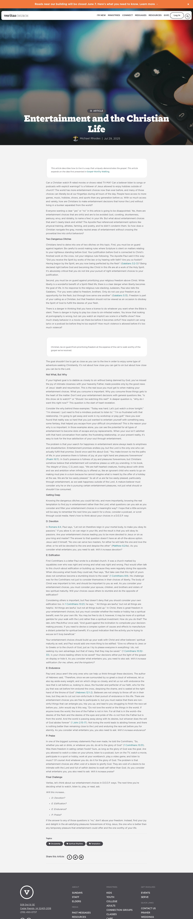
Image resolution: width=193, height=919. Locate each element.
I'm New (101, 15)
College (111, 901)
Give (166, 15)
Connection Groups (119, 910)
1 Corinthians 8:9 (119, 576)
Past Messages (81, 913)
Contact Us (148, 908)
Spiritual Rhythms (75, 844)
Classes (111, 914)
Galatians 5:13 (120, 296)
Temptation (94, 844)
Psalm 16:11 (52, 459)
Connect (127, 15)
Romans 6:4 (55, 527)
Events (145, 893)
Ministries (114, 15)
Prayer (145, 913)
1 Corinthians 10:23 (75, 604)
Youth (110, 897)
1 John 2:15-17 (79, 723)
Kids (109, 893)
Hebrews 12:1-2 (84, 693)
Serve (145, 897)
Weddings (147, 917)
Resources (155, 15)
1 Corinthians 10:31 (133, 745)
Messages (140, 15)
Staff (75, 897)
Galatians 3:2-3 (130, 264)
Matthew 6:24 (119, 546)
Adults (110, 906)
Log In (177, 15)
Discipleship (54, 844)
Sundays (77, 893)
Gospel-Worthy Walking (98, 172)
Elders (76, 901)
